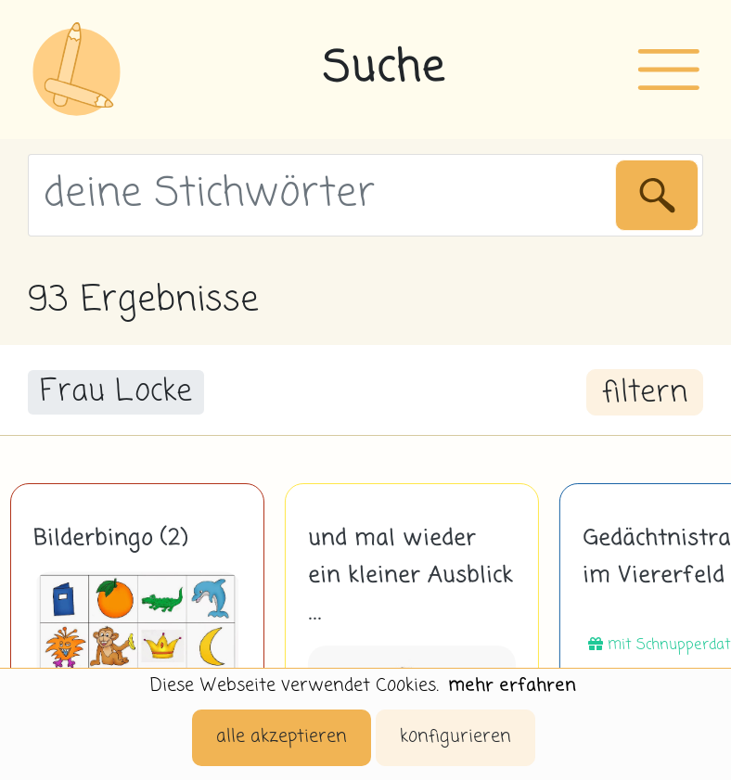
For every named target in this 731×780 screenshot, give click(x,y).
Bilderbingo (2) (110, 539)
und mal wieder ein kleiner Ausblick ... (410, 576)
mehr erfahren (512, 685)
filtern (644, 393)
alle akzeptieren (281, 736)
